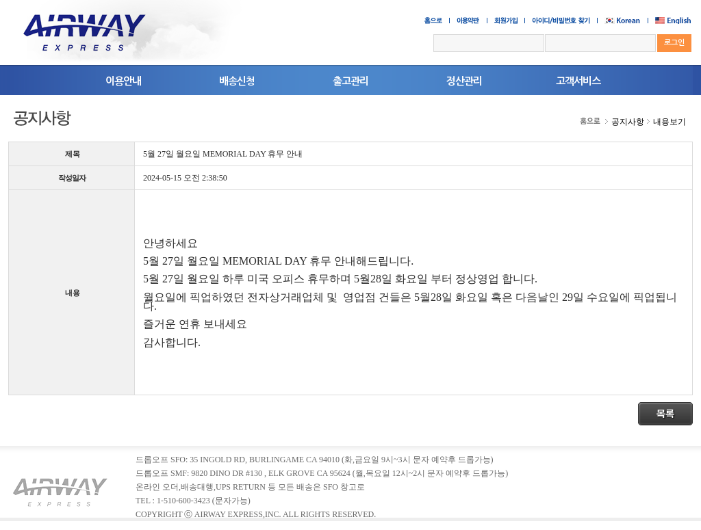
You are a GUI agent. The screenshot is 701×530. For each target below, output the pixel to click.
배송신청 (237, 81)
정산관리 (464, 81)
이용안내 (123, 81)
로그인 (674, 43)
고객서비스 (578, 81)
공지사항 (627, 122)
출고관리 (350, 81)
